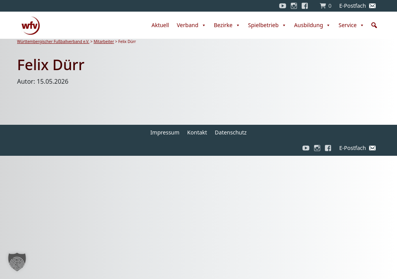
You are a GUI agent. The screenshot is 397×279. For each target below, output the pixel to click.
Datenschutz (231, 132)
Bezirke (227, 25)
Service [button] (351, 25)
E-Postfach (352, 5)
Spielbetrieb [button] (267, 25)
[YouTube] (282, 6)
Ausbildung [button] (312, 25)
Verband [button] (191, 25)
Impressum (165, 132)
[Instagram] (294, 6)
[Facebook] (306, 6)
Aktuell (160, 25)
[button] (374, 25)
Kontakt (197, 132)
